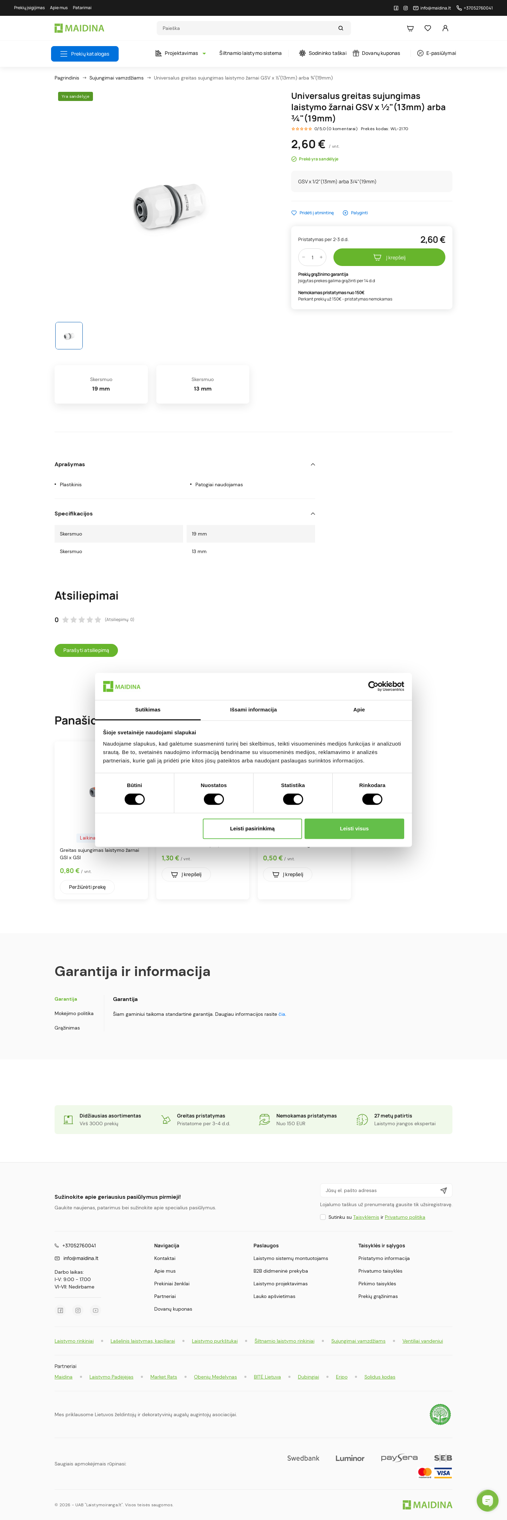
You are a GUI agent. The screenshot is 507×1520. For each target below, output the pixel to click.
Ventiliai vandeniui (422, 1341)
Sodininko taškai (322, 53)
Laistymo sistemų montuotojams (291, 1258)
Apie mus (165, 1271)
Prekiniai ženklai (171, 1283)
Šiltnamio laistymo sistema (250, 53)
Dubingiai (308, 1377)
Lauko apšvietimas (274, 1296)
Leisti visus (354, 828)
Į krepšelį (389, 257)
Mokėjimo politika (74, 1013)
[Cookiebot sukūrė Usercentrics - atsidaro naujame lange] (373, 686)
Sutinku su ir (376, 1217)
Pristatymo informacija (384, 1258)
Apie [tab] (359, 709)
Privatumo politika (405, 1217)
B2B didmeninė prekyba (281, 1271)
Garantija (66, 999)
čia (281, 1014)
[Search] (247, 28)
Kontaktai (164, 1258)
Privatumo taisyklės (380, 1271)
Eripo (342, 1377)
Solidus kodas (379, 1377)
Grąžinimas (67, 1028)
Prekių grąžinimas (378, 1296)
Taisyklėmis (366, 1217)
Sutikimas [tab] (148, 709)
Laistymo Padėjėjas (111, 1377)
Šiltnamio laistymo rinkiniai (284, 1341)
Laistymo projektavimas (281, 1283)
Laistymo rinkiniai (74, 1341)
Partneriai (165, 1296)
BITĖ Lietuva (267, 1377)
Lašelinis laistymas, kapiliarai (143, 1341)
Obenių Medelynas (215, 1377)
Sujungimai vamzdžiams (358, 1341)
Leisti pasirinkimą (252, 828)
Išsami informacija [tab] (253, 709)
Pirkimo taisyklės (377, 1283)
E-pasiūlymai (436, 53)
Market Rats (163, 1377)
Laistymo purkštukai (215, 1341)
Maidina (64, 1377)
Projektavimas (179, 53)
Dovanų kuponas (376, 53)
